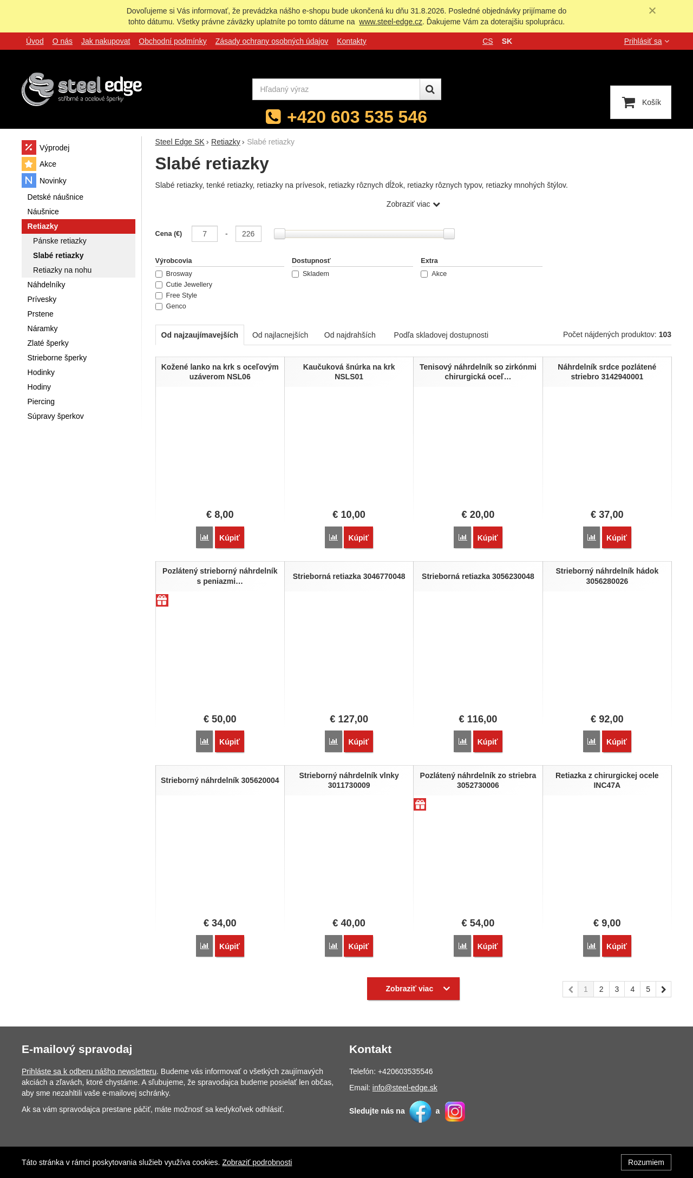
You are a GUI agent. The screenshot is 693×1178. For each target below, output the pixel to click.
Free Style (176, 295)
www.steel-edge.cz (390, 21)
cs (487, 41)
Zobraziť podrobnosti (257, 1162)
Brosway (173, 274)
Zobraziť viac (408, 204)
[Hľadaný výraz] (336, 89)
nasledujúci (663, 986)
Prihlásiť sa (647, 41)
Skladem (310, 274)
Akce (434, 274)
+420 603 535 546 (357, 117)
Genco (170, 306)
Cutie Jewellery (183, 284)
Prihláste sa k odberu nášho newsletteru (89, 1067)
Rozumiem (646, 1162)
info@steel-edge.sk (404, 1083)
